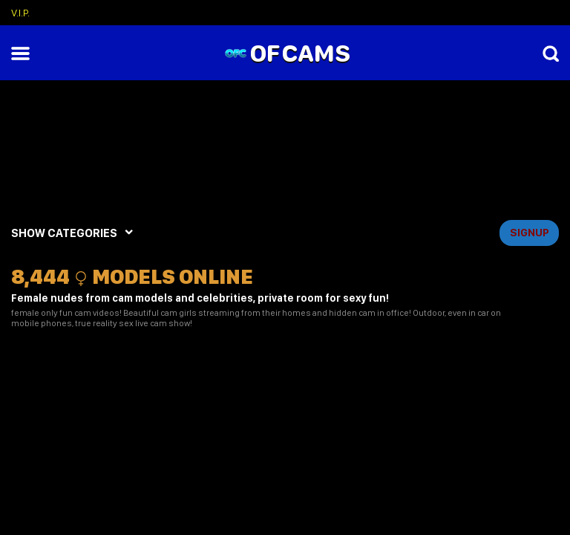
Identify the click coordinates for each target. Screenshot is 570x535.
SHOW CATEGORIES (64, 233)
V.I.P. (20, 13)
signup (529, 232)
